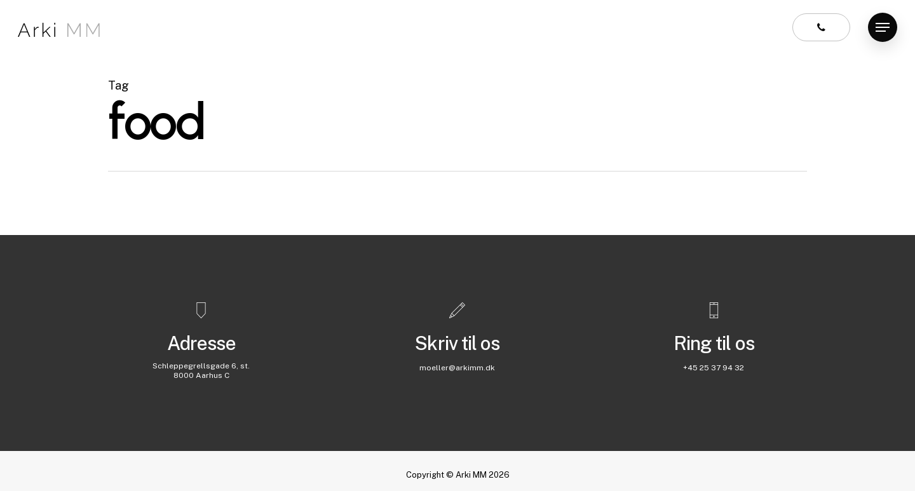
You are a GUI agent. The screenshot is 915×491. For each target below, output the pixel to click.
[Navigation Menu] (882, 27)
